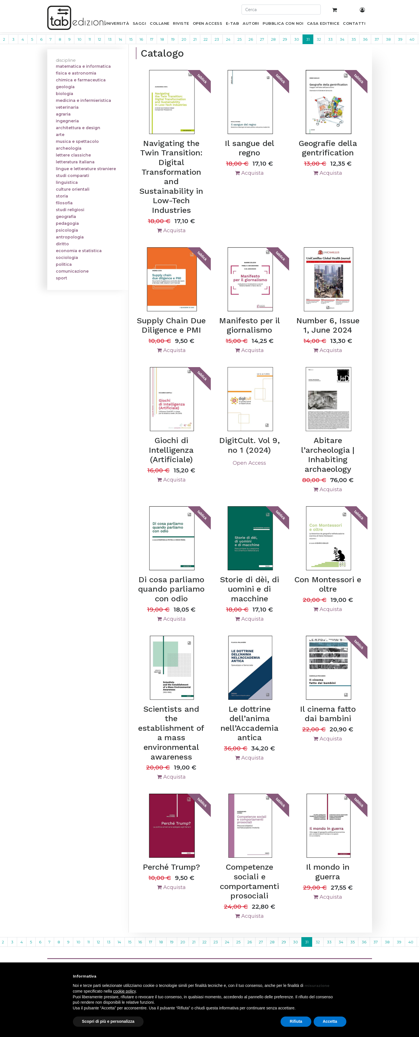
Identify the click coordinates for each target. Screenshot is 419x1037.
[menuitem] (116, 24)
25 (240, 39)
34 (342, 39)
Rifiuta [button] (296, 1021)
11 (90, 39)
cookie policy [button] (124, 991)
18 (162, 39)
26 (251, 39)
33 (330, 39)
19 (173, 39)
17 (151, 39)
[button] (343, 976)
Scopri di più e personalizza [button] (108, 1021)
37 (377, 39)
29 (285, 39)
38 (388, 39)
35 (353, 39)
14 (120, 39)
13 (110, 39)
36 (365, 39)
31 (308, 39)
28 (273, 39)
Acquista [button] (171, 230)
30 (296, 39)
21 (195, 39)
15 (130, 39)
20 (184, 39)
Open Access (249, 463)
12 (99, 39)
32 (319, 39)
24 (228, 39)
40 (412, 39)
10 (79, 39)
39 (400, 39)
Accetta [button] (330, 1021)
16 (141, 39)
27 (262, 39)
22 (206, 39)
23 (217, 39)
